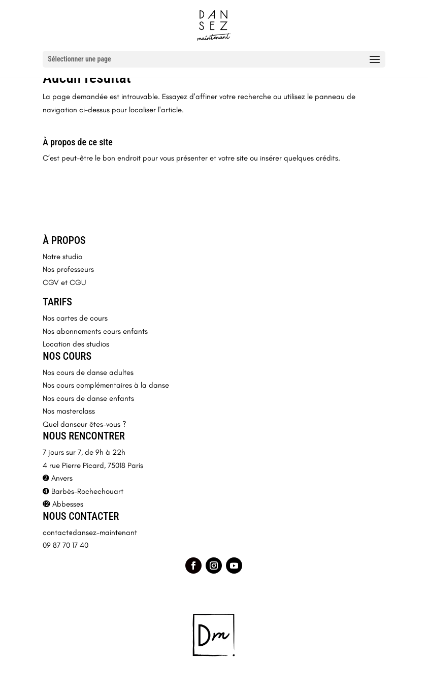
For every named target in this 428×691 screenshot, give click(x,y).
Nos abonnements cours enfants (95, 331)
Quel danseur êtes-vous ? (84, 424)
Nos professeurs (68, 269)
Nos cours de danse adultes (88, 372)
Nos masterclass (69, 411)
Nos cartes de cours (75, 318)
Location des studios (76, 344)
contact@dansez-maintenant (90, 532)
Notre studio (62, 256)
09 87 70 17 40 (65, 545)
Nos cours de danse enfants (88, 398)
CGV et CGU (64, 282)
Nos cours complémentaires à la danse (106, 385)
